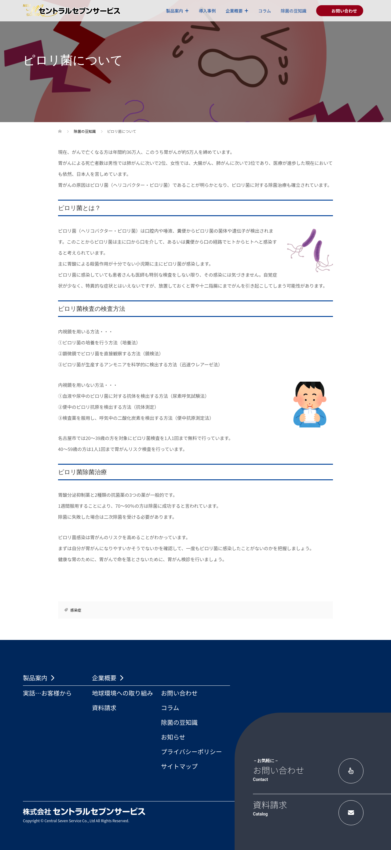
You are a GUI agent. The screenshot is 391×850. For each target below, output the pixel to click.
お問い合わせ (179, 692)
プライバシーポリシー (191, 751)
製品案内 (174, 11)
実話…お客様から (47, 692)
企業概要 (234, 11)
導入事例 (207, 11)
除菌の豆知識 (293, 11)
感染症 (75, 609)
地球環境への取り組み (122, 692)
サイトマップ (179, 766)
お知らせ (173, 736)
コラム (264, 11)
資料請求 (104, 707)
